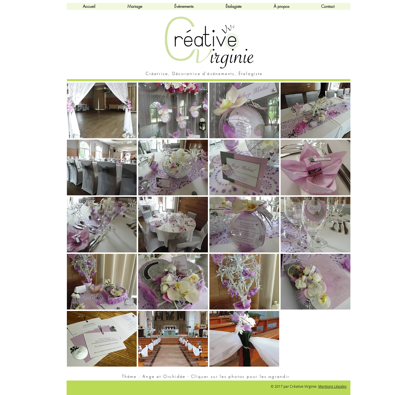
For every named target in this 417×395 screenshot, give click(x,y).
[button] (102, 110)
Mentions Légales (332, 386)
